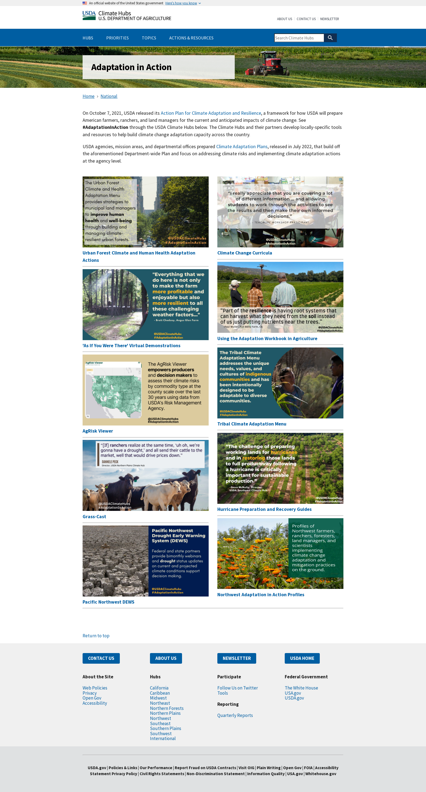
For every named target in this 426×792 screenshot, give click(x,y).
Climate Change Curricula (244, 253)
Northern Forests (167, 708)
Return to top (96, 636)
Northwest (160, 718)
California (159, 688)
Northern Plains (165, 713)
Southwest (161, 734)
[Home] (127, 17)
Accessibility (95, 703)
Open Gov (92, 698)
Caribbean (160, 693)
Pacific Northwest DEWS (108, 602)
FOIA (308, 767)
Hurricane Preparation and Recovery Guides (264, 509)
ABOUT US (166, 658)
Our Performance (156, 767)
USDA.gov (294, 698)
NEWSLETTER (237, 658)
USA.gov (293, 693)
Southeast (160, 723)
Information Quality (266, 773)
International (163, 738)
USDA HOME (302, 658)
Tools (222, 693)
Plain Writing (269, 767)
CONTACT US (101, 658)
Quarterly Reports (235, 715)
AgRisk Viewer (98, 431)
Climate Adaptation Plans (242, 147)
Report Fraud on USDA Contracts (205, 767)
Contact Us (306, 19)
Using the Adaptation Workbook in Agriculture (267, 338)
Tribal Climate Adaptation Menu (251, 424)
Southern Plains (165, 728)
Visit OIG (246, 767)
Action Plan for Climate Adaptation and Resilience (211, 113)
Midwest (158, 698)
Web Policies (95, 688)
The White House (301, 688)
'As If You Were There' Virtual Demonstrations (131, 346)
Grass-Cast (94, 517)
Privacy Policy (124, 773)
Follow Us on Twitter (237, 688)
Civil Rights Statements (162, 773)
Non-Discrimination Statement (216, 773)
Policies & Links (123, 767)
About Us (284, 19)
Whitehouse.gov (320, 773)
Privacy (90, 693)
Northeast (160, 703)
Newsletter (329, 19)
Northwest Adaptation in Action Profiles (260, 595)
